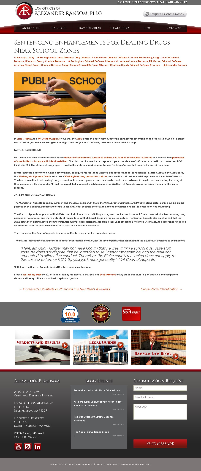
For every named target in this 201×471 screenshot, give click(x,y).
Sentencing (145, 57)
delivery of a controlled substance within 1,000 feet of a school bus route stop (108, 157)
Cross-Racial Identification (161, 289)
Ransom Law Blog (158, 347)
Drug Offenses (82, 57)
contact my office (32, 274)
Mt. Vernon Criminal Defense (132, 61)
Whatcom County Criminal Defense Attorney (135, 65)
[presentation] (157, 429)
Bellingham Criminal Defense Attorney (93, 61)
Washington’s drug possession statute (85, 176)
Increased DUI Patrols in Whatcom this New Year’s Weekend (64, 289)
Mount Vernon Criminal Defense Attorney (115, 57)
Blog (147, 28)
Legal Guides (120, 28)
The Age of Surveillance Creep (91, 432)
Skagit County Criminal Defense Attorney (85, 65)
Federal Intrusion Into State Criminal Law (97, 390)
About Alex (30, 28)
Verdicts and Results (42, 347)
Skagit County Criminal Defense (43, 65)
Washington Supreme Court (34, 176)
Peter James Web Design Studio (137, 464)
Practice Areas (89, 28)
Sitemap (99, 464)
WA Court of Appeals (49, 138)
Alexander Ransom (176, 65)
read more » (118, 394)
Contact (174, 28)
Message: (160, 412)
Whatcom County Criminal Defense (45, 61)
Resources (58, 28)
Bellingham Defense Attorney (56, 57)
